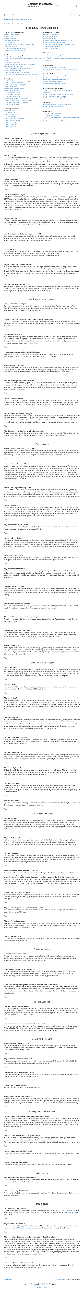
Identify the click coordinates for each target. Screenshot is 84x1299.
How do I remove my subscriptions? (54, 98)
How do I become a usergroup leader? (54, 42)
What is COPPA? (9, 36)
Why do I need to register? (12, 34)
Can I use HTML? (9, 112)
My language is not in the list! (13, 66)
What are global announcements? (14, 118)
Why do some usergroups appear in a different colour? (59, 44)
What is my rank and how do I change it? (16, 72)
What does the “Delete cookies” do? (15, 50)
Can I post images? (10, 116)
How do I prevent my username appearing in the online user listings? (22, 59)
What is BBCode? (9, 110)
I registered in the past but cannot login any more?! (19, 44)
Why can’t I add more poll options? (14, 88)
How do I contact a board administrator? (55, 121)
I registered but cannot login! (12, 40)
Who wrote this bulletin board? (52, 113)
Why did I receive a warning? (13, 96)
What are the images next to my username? (17, 68)
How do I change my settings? (13, 57)
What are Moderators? (50, 36)
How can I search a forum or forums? (54, 76)
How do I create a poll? (11, 86)
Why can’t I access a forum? (12, 92)
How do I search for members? (52, 81)
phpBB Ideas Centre (21, 1228)
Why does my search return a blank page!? (56, 79)
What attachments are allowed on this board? (57, 104)
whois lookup (72, 1241)
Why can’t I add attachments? (13, 94)
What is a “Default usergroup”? (52, 46)
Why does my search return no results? (55, 78)
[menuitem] (12, 14)
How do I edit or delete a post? (13, 82)
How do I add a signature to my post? (15, 84)
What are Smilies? (9, 114)
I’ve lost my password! (10, 46)
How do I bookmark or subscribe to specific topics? (58, 94)
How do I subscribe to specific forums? (55, 96)
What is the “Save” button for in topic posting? (18, 100)
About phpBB (72, 1213)
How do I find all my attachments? (53, 106)
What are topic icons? (10, 126)
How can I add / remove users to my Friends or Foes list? (60, 69)
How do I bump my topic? (11, 104)
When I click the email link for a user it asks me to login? (21, 74)
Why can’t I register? (10, 38)
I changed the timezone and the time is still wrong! (19, 64)
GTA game (46, 1283)
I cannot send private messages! (53, 55)
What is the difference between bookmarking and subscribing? (58, 91)
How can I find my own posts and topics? (55, 83)
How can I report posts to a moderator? (16, 98)
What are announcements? (12, 120)
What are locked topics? (11, 124)
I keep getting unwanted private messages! (56, 57)
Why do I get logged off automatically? (15, 48)
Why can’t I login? (9, 42)
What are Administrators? (50, 34)
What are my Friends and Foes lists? (54, 67)
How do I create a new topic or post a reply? (17, 81)
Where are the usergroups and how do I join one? (58, 40)
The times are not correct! (12, 62)
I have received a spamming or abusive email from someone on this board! (61, 59)
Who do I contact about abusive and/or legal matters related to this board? (61, 118)
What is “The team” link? (50, 48)
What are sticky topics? (11, 122)
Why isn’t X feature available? (52, 115)
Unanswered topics (8, 23)
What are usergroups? (50, 38)
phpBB (59, 372)
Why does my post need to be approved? (16, 102)
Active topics (19, 23)
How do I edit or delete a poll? (13, 90)
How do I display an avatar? (12, 70)
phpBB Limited (60, 1210)
